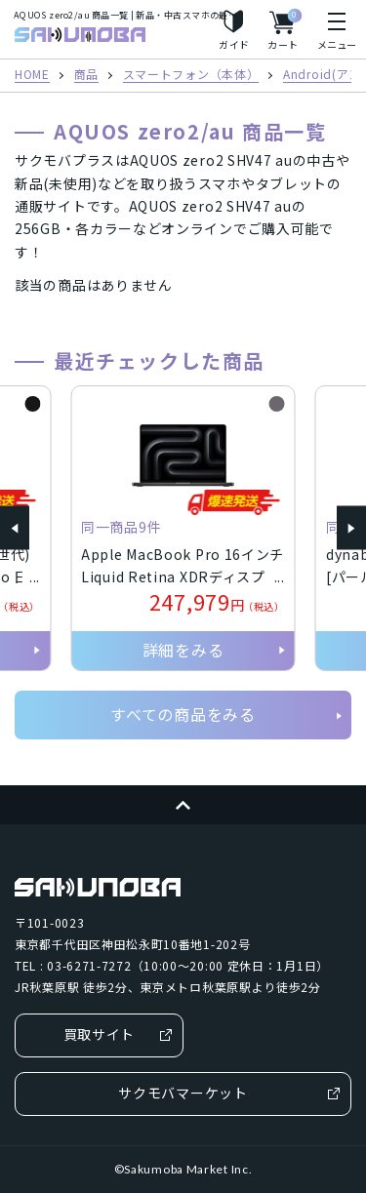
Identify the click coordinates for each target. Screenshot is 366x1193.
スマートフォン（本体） (191, 75)
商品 (86, 75)
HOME (32, 75)
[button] (14, 528)
